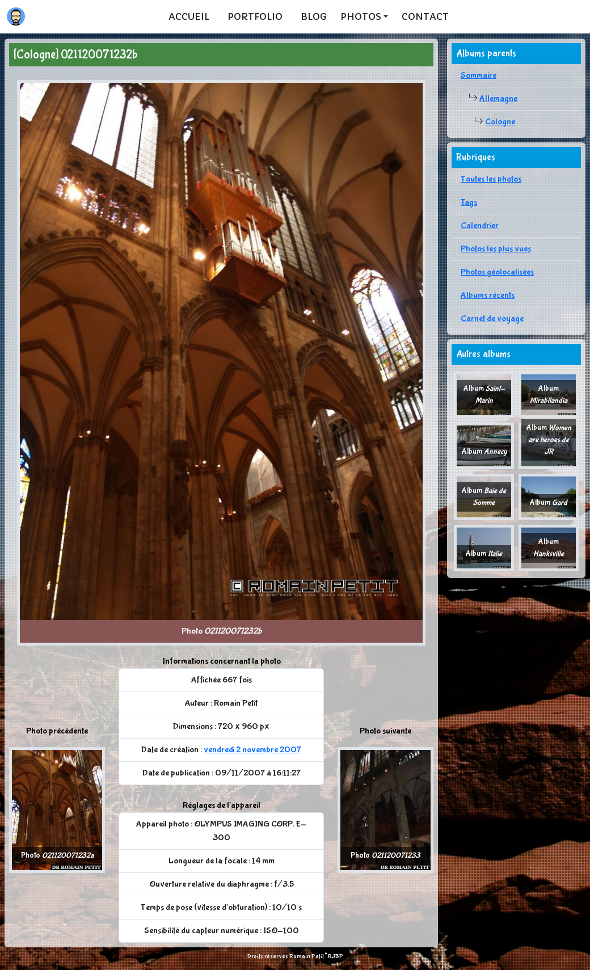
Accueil (188, 16)
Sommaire (478, 75)
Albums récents (488, 295)
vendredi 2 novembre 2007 (252, 749)
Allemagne (498, 98)
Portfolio (255, 16)
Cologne (500, 121)
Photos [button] (360, 16)
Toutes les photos (491, 179)
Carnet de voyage (492, 318)
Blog (314, 16)
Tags (469, 202)
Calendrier (480, 225)
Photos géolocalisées (497, 272)
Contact (425, 16)
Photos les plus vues (496, 248)
